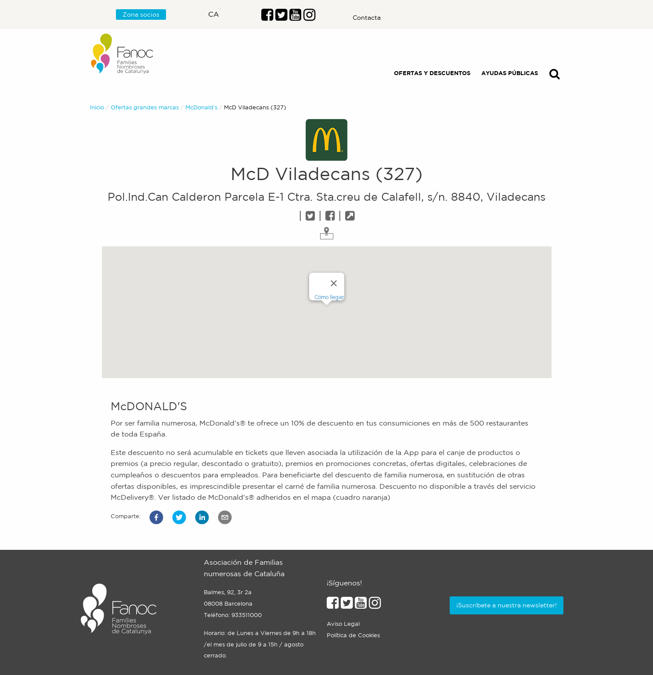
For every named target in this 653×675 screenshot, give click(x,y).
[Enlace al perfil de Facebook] (267, 17)
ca (213, 14)
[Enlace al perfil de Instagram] (375, 605)
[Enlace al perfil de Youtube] (295, 17)
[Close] (333, 283)
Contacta (367, 17)
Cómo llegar (329, 297)
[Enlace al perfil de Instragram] (309, 17)
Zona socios (141, 14)
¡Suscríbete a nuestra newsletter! (506, 605)
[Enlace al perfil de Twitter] (281, 17)
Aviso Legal (343, 624)
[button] (156, 517)
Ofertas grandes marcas (145, 107)
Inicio (97, 107)
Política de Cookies (353, 635)
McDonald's (201, 107)
